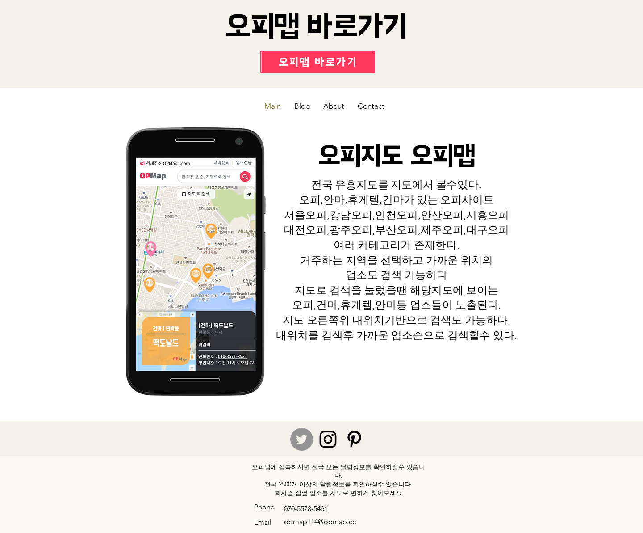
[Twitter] (301, 439)
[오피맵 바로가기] (318, 62)
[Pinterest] (354, 439)
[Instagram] (328, 439)
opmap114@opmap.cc (320, 521)
